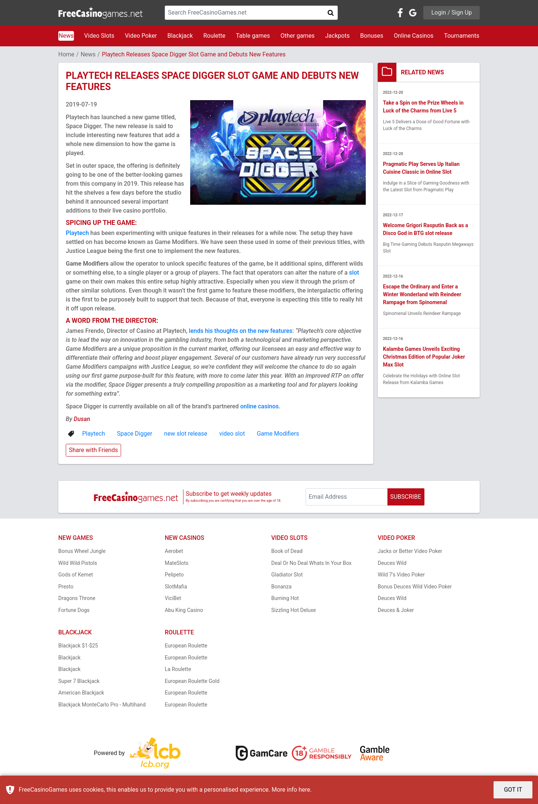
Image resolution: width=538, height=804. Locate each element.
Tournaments (461, 35)
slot (354, 272)
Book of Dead (287, 551)
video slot (232, 433)
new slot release (185, 433)
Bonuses (371, 35)
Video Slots (99, 35)
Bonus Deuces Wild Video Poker (415, 587)
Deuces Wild (392, 563)
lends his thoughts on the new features (241, 330)
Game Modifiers (278, 433)
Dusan (82, 419)
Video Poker (141, 35)
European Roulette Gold (192, 681)
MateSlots (176, 563)
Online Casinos (413, 35)
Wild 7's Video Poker (401, 575)
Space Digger (134, 433)
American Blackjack (81, 693)
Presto (66, 587)
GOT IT (513, 789)
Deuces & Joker (396, 610)
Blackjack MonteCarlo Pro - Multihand (102, 705)
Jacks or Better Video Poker (410, 551)
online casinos (259, 406)
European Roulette (186, 646)
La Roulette (178, 669)
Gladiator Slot (287, 575)
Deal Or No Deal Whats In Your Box (311, 563)
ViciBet (173, 598)
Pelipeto (174, 575)
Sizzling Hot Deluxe (293, 610)
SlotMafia (176, 587)
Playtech (77, 232)
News (66, 35)
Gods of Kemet (75, 575)
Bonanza (281, 587)
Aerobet (174, 551)
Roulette (214, 35)
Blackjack (180, 35)
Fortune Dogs (74, 610)
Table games (253, 35)
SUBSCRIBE (405, 496)
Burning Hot (285, 598)
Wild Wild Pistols (77, 563)
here (304, 789)
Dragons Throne (76, 598)
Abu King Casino (184, 610)
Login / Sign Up (451, 12)
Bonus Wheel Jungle (82, 551)
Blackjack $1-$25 (78, 646)
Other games (298, 35)
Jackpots (337, 35)
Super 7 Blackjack (78, 681)
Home (66, 54)
